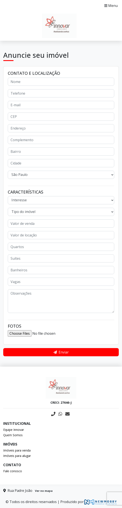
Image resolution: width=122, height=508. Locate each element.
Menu (111, 5)
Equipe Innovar (13, 430)
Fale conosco (12, 471)
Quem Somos (13, 435)
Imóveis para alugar (17, 456)
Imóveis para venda (17, 450)
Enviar (61, 352)
